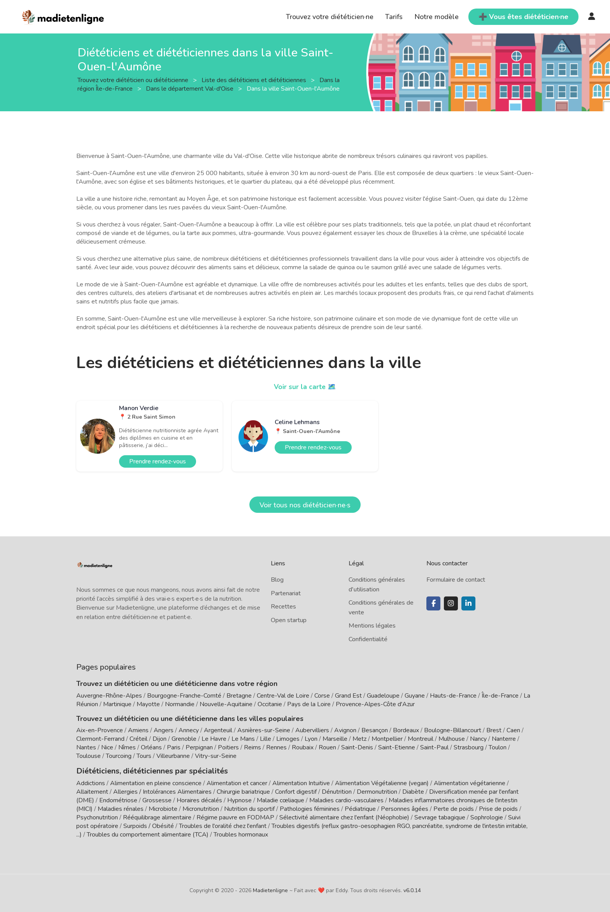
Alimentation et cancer (237, 782)
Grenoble (184, 739)
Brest (493, 730)
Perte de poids (453, 808)
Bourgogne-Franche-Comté (184, 695)
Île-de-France (500, 695)
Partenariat (286, 593)
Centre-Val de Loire (283, 695)
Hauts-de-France (453, 695)
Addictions (90, 782)
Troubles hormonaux (241, 834)
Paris (174, 747)
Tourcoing (118, 756)
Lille (265, 739)
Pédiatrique (360, 808)
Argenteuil (218, 730)
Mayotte (148, 704)
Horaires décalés (199, 799)
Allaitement (92, 791)
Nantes (86, 747)
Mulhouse (451, 739)
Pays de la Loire (309, 704)
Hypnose (239, 799)
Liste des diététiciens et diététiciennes (255, 79)
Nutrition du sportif (249, 808)
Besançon (374, 730)
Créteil (138, 739)
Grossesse (157, 799)
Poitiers (228, 747)
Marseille (335, 739)
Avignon (345, 730)
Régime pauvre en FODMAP (235, 816)
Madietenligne (270, 889)
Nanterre (504, 739)
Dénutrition (337, 791)
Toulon (498, 747)
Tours (144, 756)
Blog (277, 579)
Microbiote (164, 808)
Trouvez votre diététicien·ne (329, 16)
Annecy (189, 730)
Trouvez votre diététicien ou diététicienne (133, 79)
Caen (513, 730)
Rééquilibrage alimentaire (157, 816)
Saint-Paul (434, 747)
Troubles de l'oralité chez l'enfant (222, 825)
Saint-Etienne (396, 747)
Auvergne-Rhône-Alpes (109, 695)
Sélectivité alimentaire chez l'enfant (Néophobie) (344, 816)
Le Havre (214, 739)
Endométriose (118, 799)
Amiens (138, 730)
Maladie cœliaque (280, 799)
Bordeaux (406, 730)
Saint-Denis (357, 747)
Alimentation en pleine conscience (156, 782)
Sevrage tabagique (439, 816)
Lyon (311, 739)
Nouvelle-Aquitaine (226, 704)
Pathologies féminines (310, 808)
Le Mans (243, 739)
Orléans (151, 747)
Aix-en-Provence (99, 730)
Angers (164, 730)
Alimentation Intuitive (301, 782)
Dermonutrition (378, 791)
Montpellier (387, 739)
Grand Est (348, 695)
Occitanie (270, 704)
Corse (322, 695)
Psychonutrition (97, 816)
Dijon (159, 739)
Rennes (276, 747)
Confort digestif (296, 791)
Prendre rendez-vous (157, 461)
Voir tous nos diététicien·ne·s (305, 505)
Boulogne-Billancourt (452, 730)
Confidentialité (368, 639)
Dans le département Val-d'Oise (190, 88)
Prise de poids (498, 808)
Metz (359, 739)
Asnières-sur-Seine (263, 730)
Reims (252, 747)
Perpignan (199, 747)
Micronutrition (200, 808)
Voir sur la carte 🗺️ (305, 386)
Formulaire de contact (455, 579)
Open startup (289, 620)
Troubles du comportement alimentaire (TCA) (148, 834)
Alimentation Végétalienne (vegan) (382, 782)
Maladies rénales (121, 808)
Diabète (413, 791)
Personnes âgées (404, 808)
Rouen (327, 747)
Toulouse (88, 756)
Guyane (415, 695)
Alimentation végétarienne (469, 782)
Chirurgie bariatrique (243, 791)
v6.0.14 (412, 889)
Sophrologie (486, 816)
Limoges (288, 739)
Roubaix (303, 747)
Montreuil (420, 739)
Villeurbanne (173, 756)
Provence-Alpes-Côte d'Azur (375, 704)
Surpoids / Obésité (148, 825)
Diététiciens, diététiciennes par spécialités (145, 770)
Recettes (283, 606)
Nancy (478, 739)
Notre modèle (436, 16)
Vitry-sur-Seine (216, 756)
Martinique (117, 704)
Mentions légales (372, 625)
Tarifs (394, 16)
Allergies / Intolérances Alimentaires (162, 791)
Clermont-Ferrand (100, 739)
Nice (107, 747)
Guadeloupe (383, 695)
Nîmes (127, 747)
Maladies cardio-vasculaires (346, 799)
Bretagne (239, 695)
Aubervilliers (312, 730)
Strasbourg (469, 747)
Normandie (180, 704)
